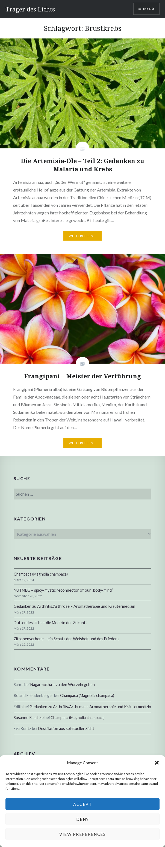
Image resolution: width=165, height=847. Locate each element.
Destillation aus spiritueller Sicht (66, 728)
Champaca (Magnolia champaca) (41, 574)
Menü (148, 9)
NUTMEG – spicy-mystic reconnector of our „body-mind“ (63, 590)
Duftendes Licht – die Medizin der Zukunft (50, 622)
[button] (157, 762)
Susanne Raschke (29, 717)
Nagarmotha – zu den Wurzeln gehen (62, 684)
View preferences (82, 834)
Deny (82, 819)
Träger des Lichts (30, 9)
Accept (82, 804)
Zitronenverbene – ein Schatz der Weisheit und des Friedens (66, 638)
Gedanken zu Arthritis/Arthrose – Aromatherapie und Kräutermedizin (74, 606)
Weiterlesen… (82, 236)
